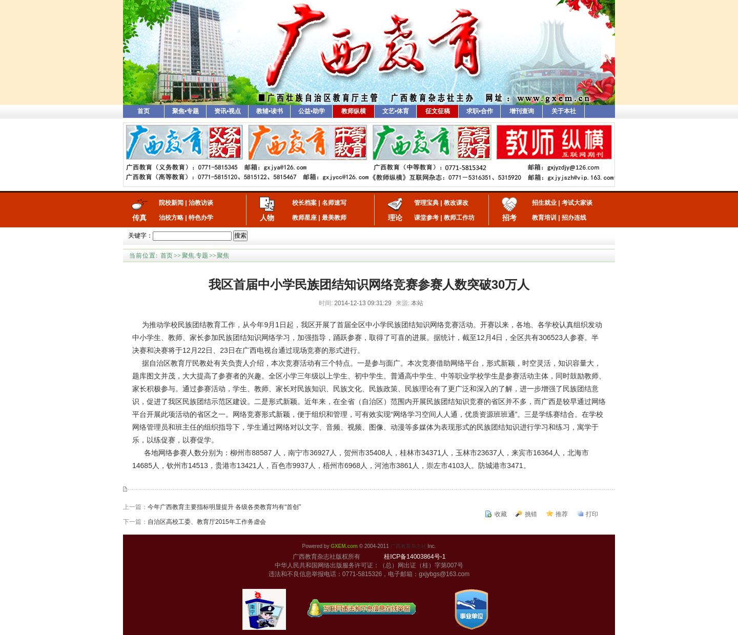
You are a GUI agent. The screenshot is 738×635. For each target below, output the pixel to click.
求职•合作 (479, 111)
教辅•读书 (269, 111)
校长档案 (304, 202)
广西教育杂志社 (408, 546)
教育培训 (544, 217)
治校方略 (171, 217)
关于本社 (563, 111)
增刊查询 (521, 111)
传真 (139, 218)
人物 (267, 218)
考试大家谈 (577, 202)
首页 (143, 111)
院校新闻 (171, 202)
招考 (509, 218)
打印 (592, 514)
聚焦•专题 (185, 111)
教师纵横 (353, 111)
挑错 (531, 514)
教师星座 (304, 217)
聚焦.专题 (195, 255)
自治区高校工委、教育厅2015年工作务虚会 (207, 521)
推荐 (562, 514)
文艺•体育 (395, 111)
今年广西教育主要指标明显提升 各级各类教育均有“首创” (224, 507)
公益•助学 (311, 111)
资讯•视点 (227, 111)
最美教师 (334, 217)
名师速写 (334, 202)
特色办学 (201, 217)
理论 (395, 218)
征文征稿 (437, 111)
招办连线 (574, 217)
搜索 (240, 235)
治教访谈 (201, 202)
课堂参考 (426, 217)
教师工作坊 (459, 217)
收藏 (501, 514)
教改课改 (456, 202)
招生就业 (544, 202)
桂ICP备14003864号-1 (414, 556)
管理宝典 (426, 202)
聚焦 (223, 255)
